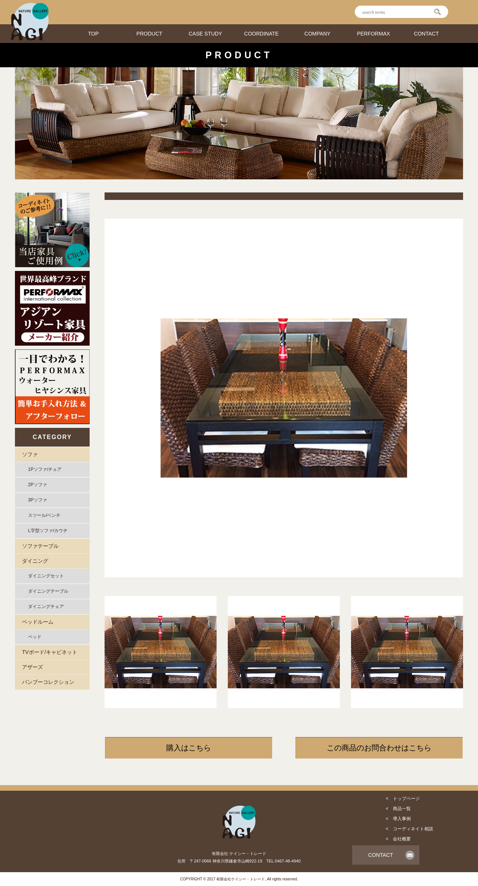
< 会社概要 (398, 839)
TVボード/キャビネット (49, 652)
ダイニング (35, 561)
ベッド (34, 636)
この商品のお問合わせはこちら (379, 748)
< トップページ (403, 798)
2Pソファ (37, 484)
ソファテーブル (40, 546)
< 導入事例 (398, 818)
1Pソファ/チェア (45, 469)
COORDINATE (261, 34)
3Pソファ (37, 500)
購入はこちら (188, 748)
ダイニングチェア (46, 606)
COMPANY (317, 34)
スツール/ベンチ (44, 515)
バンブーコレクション (48, 682)
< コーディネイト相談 (409, 828)
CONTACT (426, 34)
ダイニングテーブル (48, 591)
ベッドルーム (37, 622)
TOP (93, 34)
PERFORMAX (373, 34)
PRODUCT (149, 34)
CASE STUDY (205, 34)
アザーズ (32, 667)
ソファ (30, 454)
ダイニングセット (46, 575)
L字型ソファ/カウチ (48, 530)
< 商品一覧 (398, 808)
